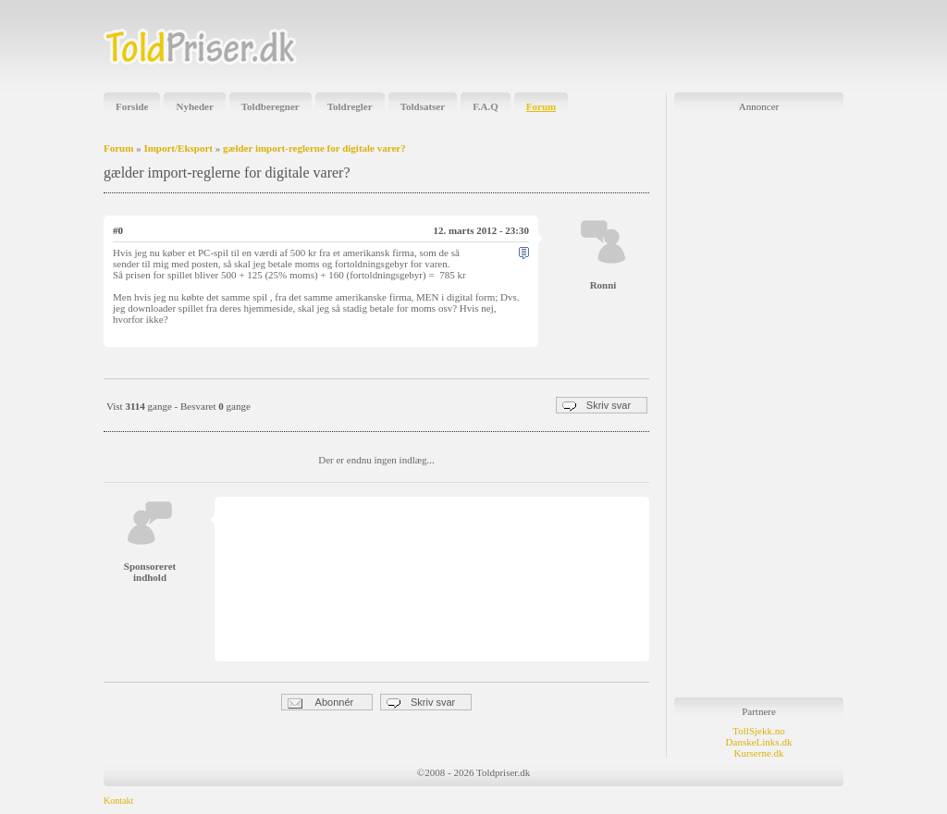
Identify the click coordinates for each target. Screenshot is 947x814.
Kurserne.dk (758, 752)
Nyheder (194, 106)
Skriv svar (596, 406)
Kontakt (118, 801)
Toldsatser (423, 106)
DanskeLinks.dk (759, 741)
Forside (132, 106)
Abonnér (320, 703)
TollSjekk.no (758, 730)
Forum (541, 106)
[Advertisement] (627, 46)
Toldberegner (270, 106)
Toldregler (350, 106)
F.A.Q (485, 106)
